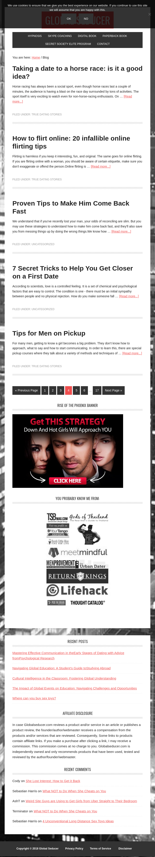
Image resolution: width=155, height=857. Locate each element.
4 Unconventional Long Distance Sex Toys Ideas (78, 822)
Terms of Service (100, 849)
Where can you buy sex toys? (34, 699)
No (86, 18)
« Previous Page (26, 391)
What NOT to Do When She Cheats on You (74, 792)
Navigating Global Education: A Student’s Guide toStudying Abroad (61, 669)
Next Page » (113, 391)
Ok (69, 18)
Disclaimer (125, 849)
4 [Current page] (69, 391)
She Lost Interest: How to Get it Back (53, 781)
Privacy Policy (74, 849)
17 (97, 391)
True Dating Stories (46, 115)
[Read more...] (100, 167)
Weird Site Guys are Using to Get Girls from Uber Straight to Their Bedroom (81, 802)
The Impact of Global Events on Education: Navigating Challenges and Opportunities (74, 689)
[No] (149, 14)
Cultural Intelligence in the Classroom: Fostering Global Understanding (64, 679)
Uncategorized (43, 244)
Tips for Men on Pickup (48, 334)
